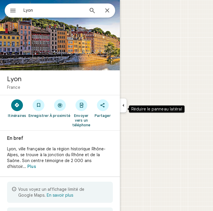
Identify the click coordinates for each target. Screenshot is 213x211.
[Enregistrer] (38, 108)
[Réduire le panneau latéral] (123, 105)
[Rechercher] (92, 11)
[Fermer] (107, 11)
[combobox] (54, 10)
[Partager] (102, 108)
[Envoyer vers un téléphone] (81, 112)
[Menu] (13, 11)
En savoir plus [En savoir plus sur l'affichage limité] (60, 195)
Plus (31, 166)
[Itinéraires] (17, 108)
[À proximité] (60, 108)
